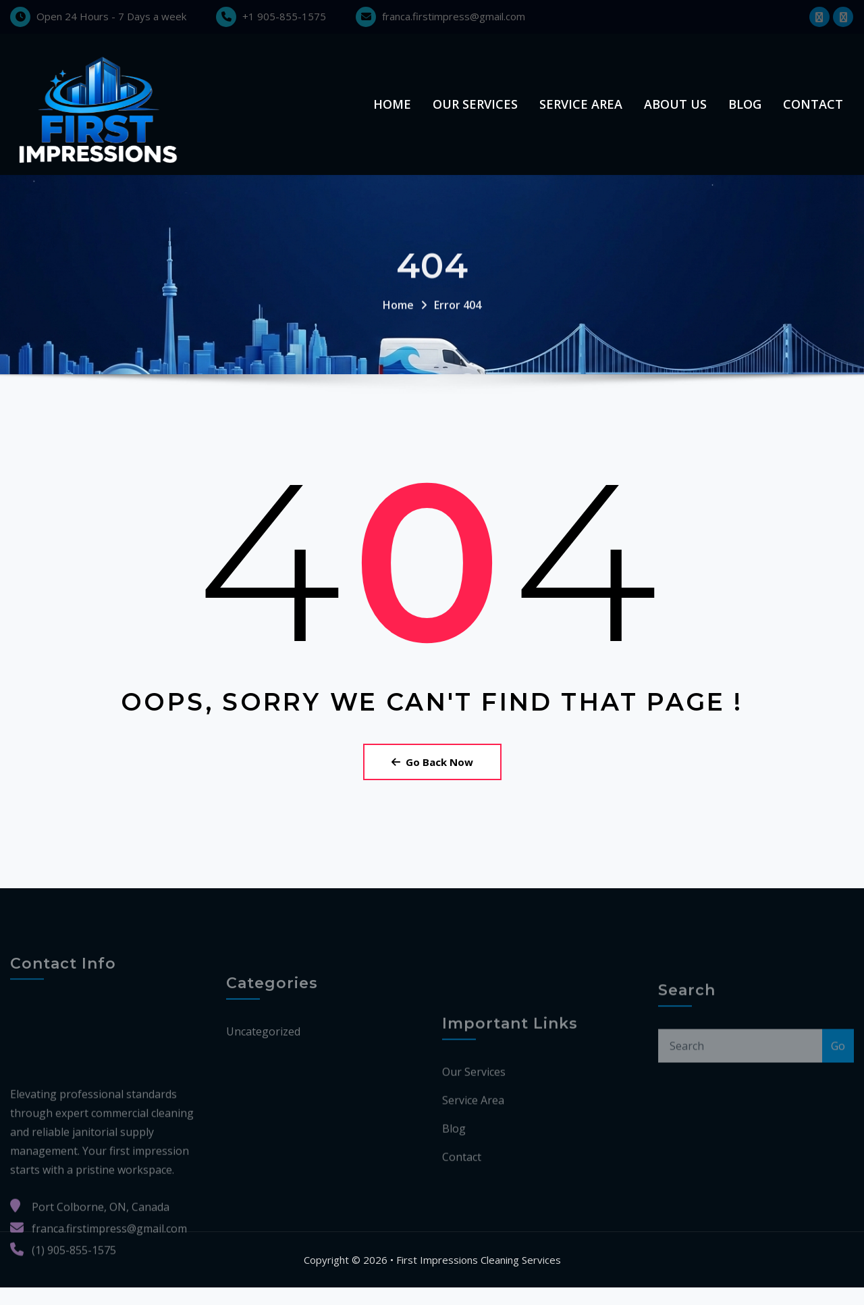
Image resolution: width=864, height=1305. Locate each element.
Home (392, 113)
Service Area (580, 113)
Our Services (475, 113)
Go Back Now (432, 779)
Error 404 (457, 340)
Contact (813, 113)
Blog (744, 113)
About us (675, 113)
